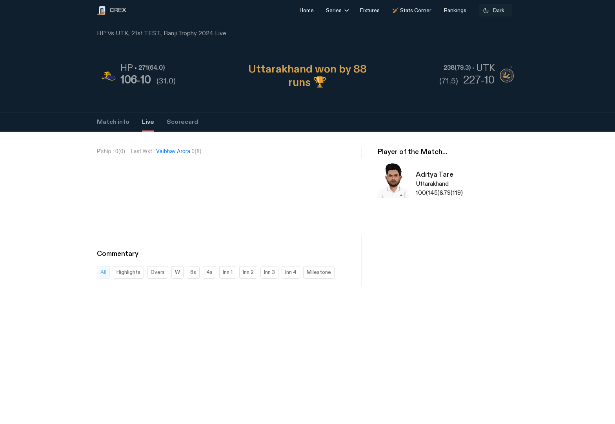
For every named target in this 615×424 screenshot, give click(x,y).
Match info (113, 122)
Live (148, 122)
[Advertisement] (585, 304)
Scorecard (182, 122)
